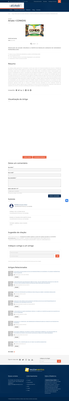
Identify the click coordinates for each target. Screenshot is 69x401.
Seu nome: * (11, 167)
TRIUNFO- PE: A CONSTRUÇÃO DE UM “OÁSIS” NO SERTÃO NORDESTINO (30, 342)
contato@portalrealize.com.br (17, 384)
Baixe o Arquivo (27, 157)
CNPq (28, 390)
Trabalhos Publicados (19, 10)
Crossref (28, 380)
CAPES (28, 388)
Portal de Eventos (38, 1)
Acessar (16, 277)
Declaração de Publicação (39, 157)
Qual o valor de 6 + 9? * (13, 188)
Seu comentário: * (12, 178)
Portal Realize (30, 382)
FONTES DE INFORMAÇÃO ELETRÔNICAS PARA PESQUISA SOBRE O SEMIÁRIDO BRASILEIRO (34, 292)
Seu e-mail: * (11, 172)
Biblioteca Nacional (31, 384)
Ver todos (11, 352)
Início (11, 10)
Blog (33, 10)
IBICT (28, 386)
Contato (38, 10)
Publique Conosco (53, 1)
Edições (28, 10)
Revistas (45, 1)
